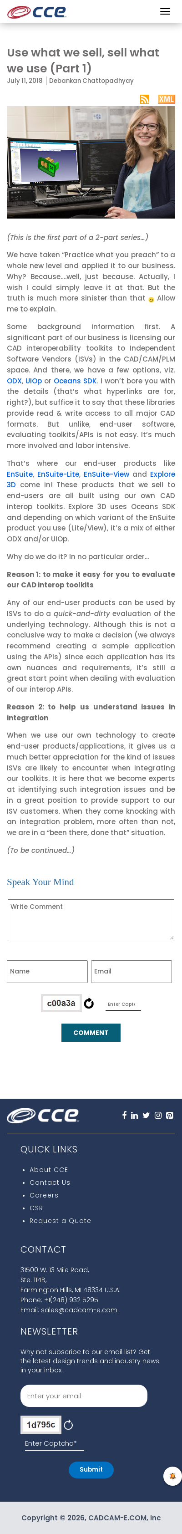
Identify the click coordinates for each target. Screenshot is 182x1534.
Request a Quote (60, 1220)
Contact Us (50, 1182)
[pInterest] (169, 1116)
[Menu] (165, 11)
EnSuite (20, 474)
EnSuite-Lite (58, 474)
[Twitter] (146, 1116)
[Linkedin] (134, 1116)
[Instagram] (158, 1116)
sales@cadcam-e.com (79, 1310)
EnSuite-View (106, 474)
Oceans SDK (75, 381)
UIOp (33, 381)
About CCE (49, 1169)
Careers (44, 1195)
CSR (36, 1208)
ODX (14, 381)
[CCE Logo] (36, 9)
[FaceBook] (124, 1116)
